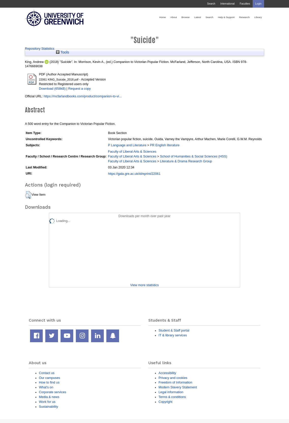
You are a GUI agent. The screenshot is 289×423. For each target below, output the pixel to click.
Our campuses (49, 378)
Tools (62, 52)
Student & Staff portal (173, 330)
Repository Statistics (39, 48)
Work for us (47, 402)
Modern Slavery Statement (177, 387)
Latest (197, 17)
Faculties (245, 3)
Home (162, 17)
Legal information (170, 392)
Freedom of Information (175, 382)
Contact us (46, 373)
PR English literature (164, 145)
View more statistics (144, 285)
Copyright (165, 402)
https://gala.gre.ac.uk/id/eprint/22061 (134, 174)
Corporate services (52, 392)
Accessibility (167, 373)
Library (258, 17)
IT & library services (172, 335)
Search (211, 3)
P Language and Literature (127, 145)
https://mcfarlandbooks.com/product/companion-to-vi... (83, 96)
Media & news (49, 397)
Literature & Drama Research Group (186, 161)
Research (244, 17)
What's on (46, 387)
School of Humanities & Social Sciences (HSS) (193, 156)
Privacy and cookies (172, 378)
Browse (185, 17)
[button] (28, 195)
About (173, 17)
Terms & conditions (172, 397)
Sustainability (48, 406)
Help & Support (226, 17)
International (227, 3)
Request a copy (79, 88)
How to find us (49, 382)
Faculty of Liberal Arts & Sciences (132, 151)
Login (258, 3)
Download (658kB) (52, 88)
